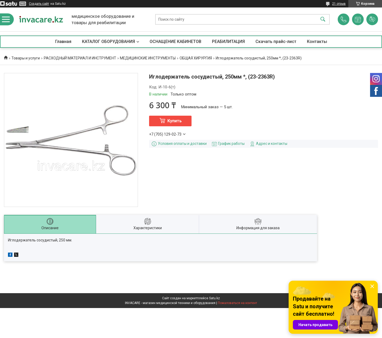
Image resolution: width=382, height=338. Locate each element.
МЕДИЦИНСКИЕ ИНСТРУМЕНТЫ (148, 58)
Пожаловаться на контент (237, 303)
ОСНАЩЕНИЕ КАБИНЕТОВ (175, 41)
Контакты (317, 41)
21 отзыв (339, 4)
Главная (63, 41)
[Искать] (322, 19)
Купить (174, 120)
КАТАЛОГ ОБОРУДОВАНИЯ (108, 41)
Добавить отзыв (372, 19)
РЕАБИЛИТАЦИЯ (228, 41)
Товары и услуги (25, 58)
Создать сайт (39, 4)
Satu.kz (214, 298)
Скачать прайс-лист (275, 41)
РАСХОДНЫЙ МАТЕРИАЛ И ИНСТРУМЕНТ (80, 58)
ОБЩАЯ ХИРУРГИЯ (196, 58)
